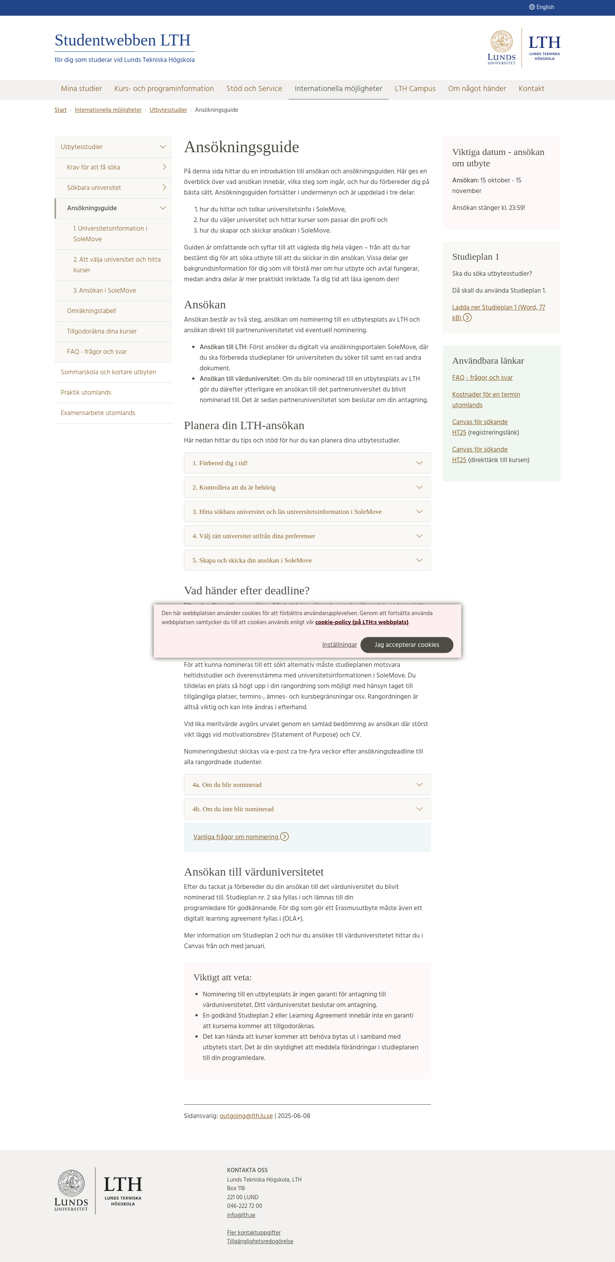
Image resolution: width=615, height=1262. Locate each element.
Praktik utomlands (86, 393)
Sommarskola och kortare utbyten (108, 372)
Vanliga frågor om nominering (241, 837)
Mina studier (81, 89)
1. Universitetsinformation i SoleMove (110, 234)
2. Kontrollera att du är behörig (307, 487)
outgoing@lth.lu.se (246, 1116)
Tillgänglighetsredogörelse (260, 1241)
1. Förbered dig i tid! (307, 463)
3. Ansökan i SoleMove (104, 291)
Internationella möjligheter (338, 89)
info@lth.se (241, 1215)
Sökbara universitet (116, 188)
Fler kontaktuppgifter (254, 1233)
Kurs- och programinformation (164, 89)
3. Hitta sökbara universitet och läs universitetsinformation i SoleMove (307, 511)
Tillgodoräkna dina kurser (101, 331)
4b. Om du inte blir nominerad (307, 809)
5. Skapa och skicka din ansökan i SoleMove (307, 560)
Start (61, 110)
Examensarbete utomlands (98, 413)
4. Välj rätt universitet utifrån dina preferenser (307, 536)
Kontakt (532, 89)
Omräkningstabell (91, 311)
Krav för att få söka (116, 167)
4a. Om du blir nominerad (307, 784)
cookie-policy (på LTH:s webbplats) (361, 622)
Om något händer (477, 89)
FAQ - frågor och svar (97, 352)
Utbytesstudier (168, 110)
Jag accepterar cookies (407, 645)
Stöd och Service (254, 89)
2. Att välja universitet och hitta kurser (117, 265)
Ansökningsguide (116, 208)
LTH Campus (415, 89)
